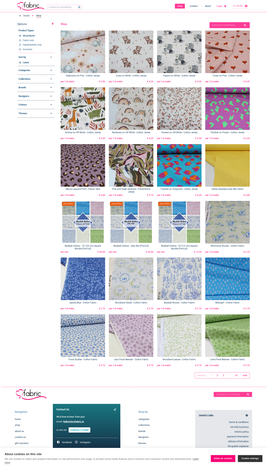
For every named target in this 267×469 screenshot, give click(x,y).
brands (142, 431)
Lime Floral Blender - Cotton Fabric (227, 359)
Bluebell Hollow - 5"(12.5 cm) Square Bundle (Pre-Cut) (179, 247)
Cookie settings (250, 458)
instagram (85, 442)
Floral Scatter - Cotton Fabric (83, 359)
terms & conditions (239, 422)
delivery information (238, 441)
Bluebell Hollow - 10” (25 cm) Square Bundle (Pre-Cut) (83, 247)
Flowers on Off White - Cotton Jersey (179, 132)
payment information (238, 436)
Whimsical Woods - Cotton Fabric (227, 246)
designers (143, 437)
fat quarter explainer (238, 446)
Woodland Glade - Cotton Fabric (131, 302)
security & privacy (239, 427)
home (18, 419)
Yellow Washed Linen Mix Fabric (227, 189)
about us (19, 431)
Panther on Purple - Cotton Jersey (227, 132)
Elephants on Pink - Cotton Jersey (83, 75)
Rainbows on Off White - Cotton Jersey (131, 132)
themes (142, 443)
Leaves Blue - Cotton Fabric (82, 302)
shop (179, 6)
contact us (20, 437)
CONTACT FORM (79, 429)
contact (194, 6)
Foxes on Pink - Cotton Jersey (227, 75)
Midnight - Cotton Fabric (227, 302)
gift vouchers (22, 443)
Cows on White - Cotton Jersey (131, 75)
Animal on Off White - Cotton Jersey (83, 132)
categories (143, 419)
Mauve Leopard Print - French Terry (83, 189)
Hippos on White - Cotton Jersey (179, 75)
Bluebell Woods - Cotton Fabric (179, 302)
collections (144, 425)
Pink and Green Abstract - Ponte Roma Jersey (131, 190)
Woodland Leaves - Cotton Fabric (179, 359)
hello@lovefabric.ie (73, 421)
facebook (67, 442)
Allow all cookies (223, 458)
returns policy (242, 431)
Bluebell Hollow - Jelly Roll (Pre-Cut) (131, 246)
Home (26, 15)
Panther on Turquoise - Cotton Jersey (179, 189)
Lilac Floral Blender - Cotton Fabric (131, 359)
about (208, 6)
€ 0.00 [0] (240, 5)
